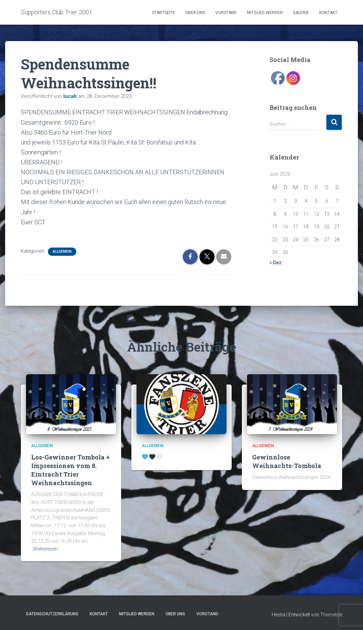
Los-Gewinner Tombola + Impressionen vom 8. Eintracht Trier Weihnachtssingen (70, 470)
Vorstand (226, 12)
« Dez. (276, 262)
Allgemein (62, 251)
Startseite (163, 12)
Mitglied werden (265, 12)
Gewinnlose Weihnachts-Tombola (286, 461)
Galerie (301, 12)
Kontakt (328, 12)
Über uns (195, 12)
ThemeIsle (331, 614)
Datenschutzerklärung (52, 614)
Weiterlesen (45, 549)
